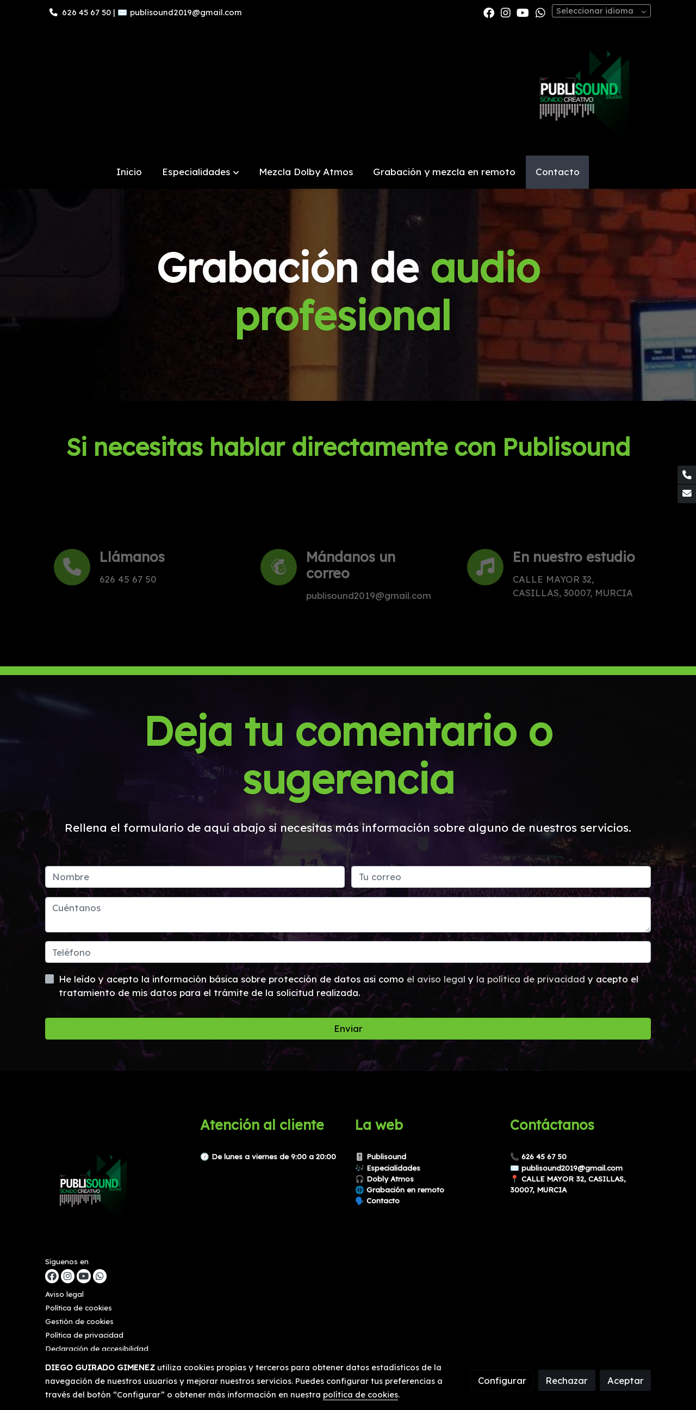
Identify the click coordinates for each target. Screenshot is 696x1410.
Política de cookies (78, 1307)
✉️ (515, 1168)
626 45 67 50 (86, 12)
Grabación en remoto (405, 1189)
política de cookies (360, 1394)
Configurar (502, 1380)
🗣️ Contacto (377, 1200)
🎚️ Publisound (380, 1156)
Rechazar (566, 1380)
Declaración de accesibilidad (96, 1348)
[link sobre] (116, 1186)
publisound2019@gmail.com (186, 12)
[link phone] (687, 475)
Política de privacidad (84, 1335)
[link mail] (687, 494)
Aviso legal (64, 1294)
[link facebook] (488, 12)
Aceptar (625, 1380)
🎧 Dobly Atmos (384, 1178)
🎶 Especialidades (387, 1168)
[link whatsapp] (540, 12)
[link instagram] (506, 12)
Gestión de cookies (79, 1321)
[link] (585, 90)
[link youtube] (523, 12)
